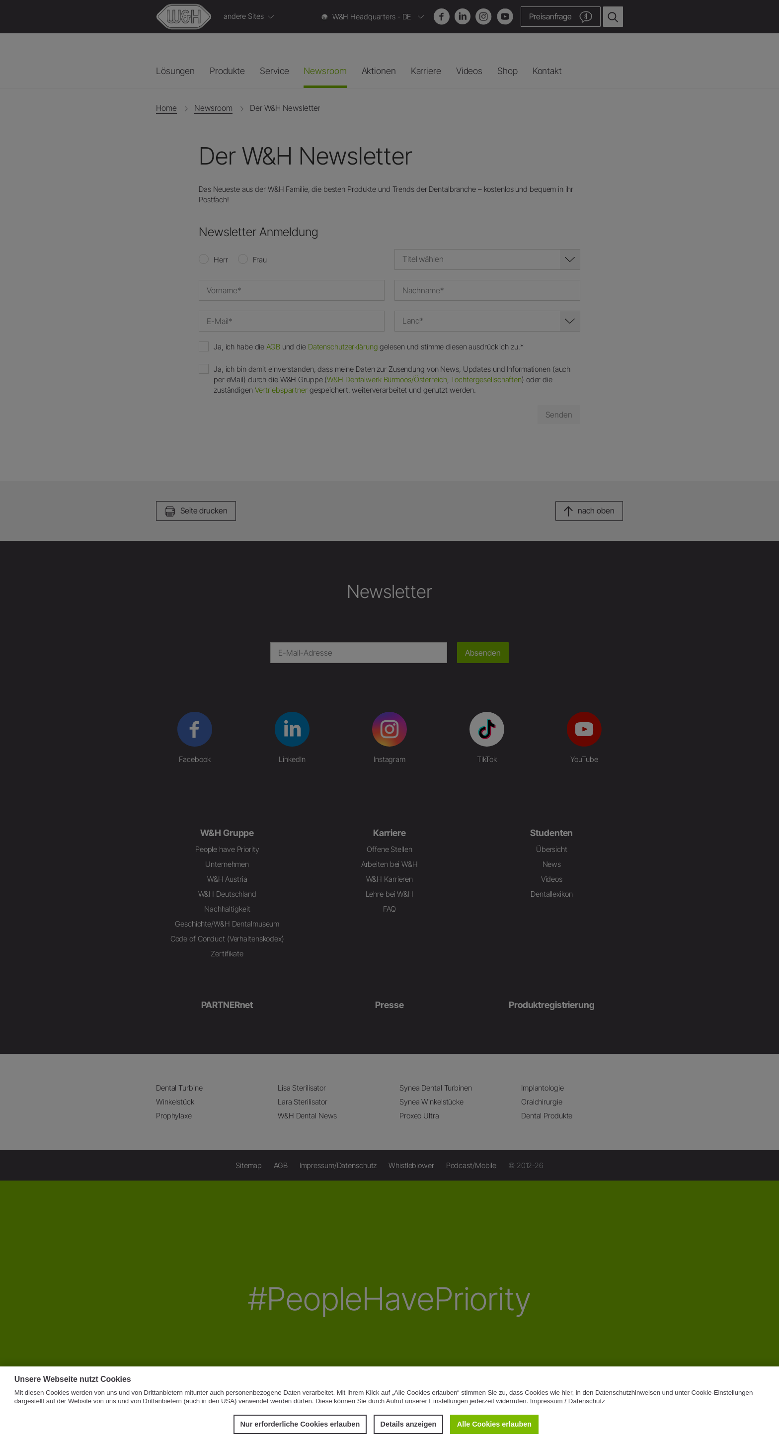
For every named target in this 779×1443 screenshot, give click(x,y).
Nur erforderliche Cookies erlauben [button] (300, 1424)
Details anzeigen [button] (409, 1424)
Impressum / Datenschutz (567, 1401)
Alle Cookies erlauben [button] (494, 1424)
